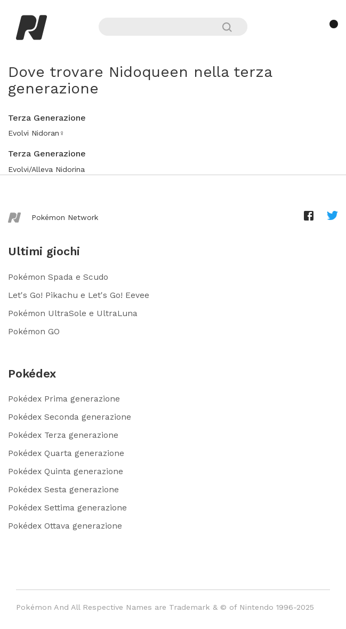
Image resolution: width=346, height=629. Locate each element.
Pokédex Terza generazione (63, 435)
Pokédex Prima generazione (64, 399)
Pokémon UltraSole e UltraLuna (73, 313)
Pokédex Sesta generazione (63, 489)
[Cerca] (231, 27)
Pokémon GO (34, 331)
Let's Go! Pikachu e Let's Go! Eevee (78, 295)
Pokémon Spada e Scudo (58, 277)
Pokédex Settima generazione (67, 507)
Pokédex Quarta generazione (66, 453)
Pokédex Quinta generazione (65, 471)
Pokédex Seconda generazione (69, 417)
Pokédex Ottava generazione (65, 526)
